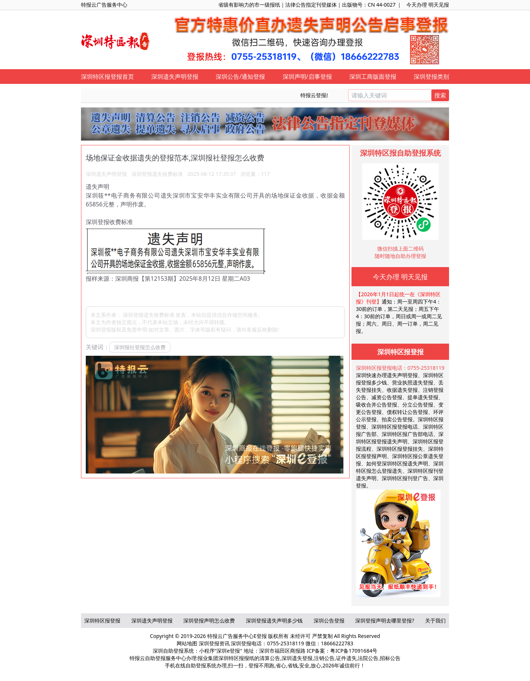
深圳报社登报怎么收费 (140, 347)
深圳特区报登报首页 (107, 76)
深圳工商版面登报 (372, 76)
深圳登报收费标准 (109, 222)
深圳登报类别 (431, 76)
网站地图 (187, 643)
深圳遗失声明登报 (174, 76)
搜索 (440, 95)
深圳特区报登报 (102, 620)
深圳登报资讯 (214, 643)
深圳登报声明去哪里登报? (384, 620)
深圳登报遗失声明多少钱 (274, 620)
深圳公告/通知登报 (240, 76)
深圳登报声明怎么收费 (209, 620)
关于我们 (435, 620)
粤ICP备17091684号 (353, 650)
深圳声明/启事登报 (307, 76)
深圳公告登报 (329, 620)
